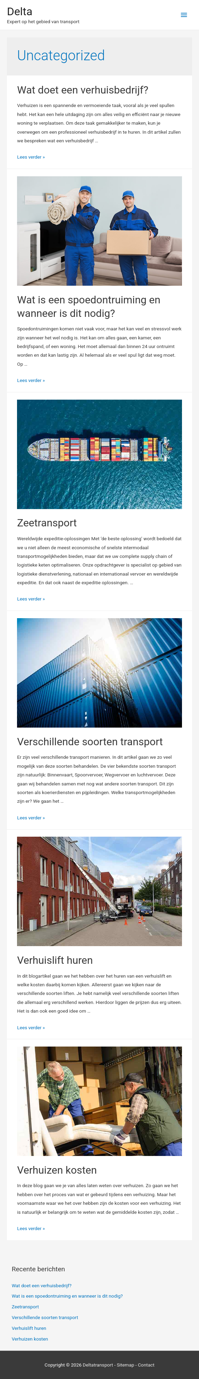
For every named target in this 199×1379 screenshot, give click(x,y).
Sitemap (125, 1365)
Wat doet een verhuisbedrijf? (82, 90)
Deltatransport (98, 1365)
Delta (19, 11)
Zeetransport (47, 523)
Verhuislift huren (55, 960)
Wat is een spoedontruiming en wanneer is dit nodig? (67, 1296)
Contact (146, 1365)
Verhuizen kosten (57, 1170)
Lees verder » (31, 157)
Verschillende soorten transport (90, 742)
